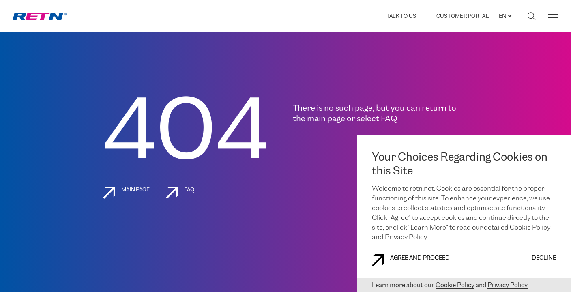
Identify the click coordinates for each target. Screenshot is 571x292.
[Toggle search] (531, 16)
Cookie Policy (455, 285)
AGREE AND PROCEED (411, 260)
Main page (126, 193)
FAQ (180, 193)
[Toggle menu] (553, 16)
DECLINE (544, 258)
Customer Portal (462, 16)
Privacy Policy (507, 285)
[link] (40, 16)
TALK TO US (401, 16)
